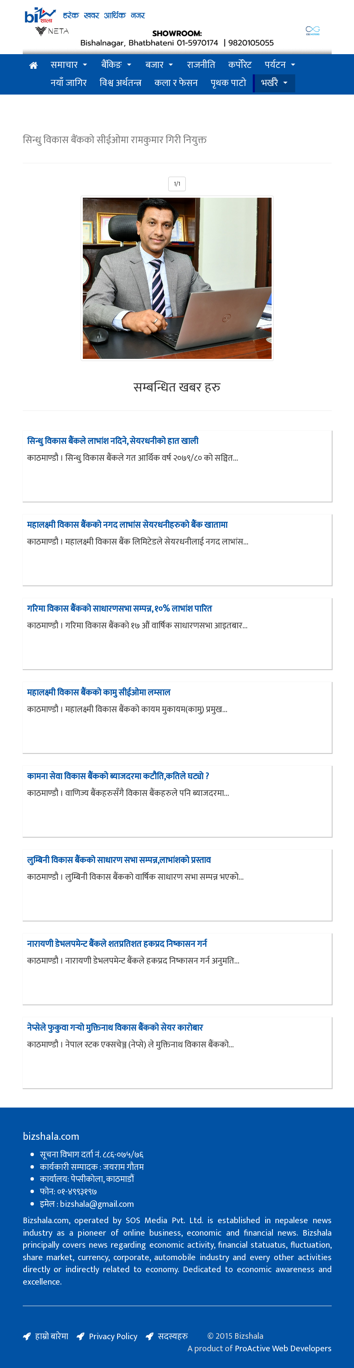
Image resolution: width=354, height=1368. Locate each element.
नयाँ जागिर (69, 83)
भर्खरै (269, 83)
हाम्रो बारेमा (51, 1336)
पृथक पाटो (228, 83)
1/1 (177, 184)
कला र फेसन (176, 83)
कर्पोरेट (240, 65)
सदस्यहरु (173, 1336)
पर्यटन (275, 65)
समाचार (64, 65)
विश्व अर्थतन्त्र (121, 83)
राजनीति (201, 65)
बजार (154, 65)
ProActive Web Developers (283, 1348)
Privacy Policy (113, 1336)
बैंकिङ (111, 65)
